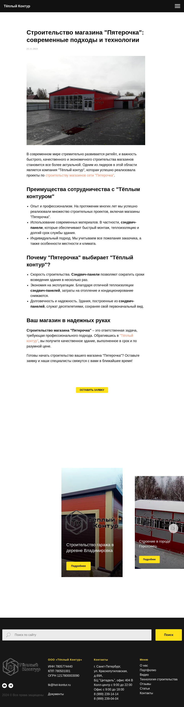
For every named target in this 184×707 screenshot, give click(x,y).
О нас (144, 679)
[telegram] (10, 699)
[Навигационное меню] (177, 6)
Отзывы (145, 697)
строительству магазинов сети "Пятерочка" (89, 182)
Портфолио (148, 683)
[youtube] (4, 699)
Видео (144, 688)
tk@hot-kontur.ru (59, 698)
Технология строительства (158, 693)
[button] (92, 403)
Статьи (145, 702)
